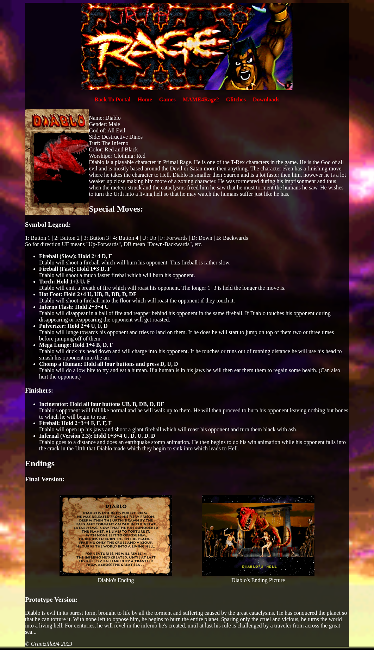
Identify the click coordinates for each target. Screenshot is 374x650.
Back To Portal (113, 99)
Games (167, 99)
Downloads (266, 99)
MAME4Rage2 (201, 99)
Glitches (236, 99)
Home (145, 99)
